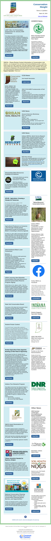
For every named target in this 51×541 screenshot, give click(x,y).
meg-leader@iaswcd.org (35, 164)
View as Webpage (42, 16)
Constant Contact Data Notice (28, 531)
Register (8, 272)
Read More (9, 55)
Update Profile (19, 531)
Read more (9, 105)
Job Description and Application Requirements (32, 161)
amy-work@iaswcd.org (24, 532)
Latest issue (26, 82)
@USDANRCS (36, 298)
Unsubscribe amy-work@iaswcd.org (25, 529)
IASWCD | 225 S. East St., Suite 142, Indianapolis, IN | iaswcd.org (25, 519)
